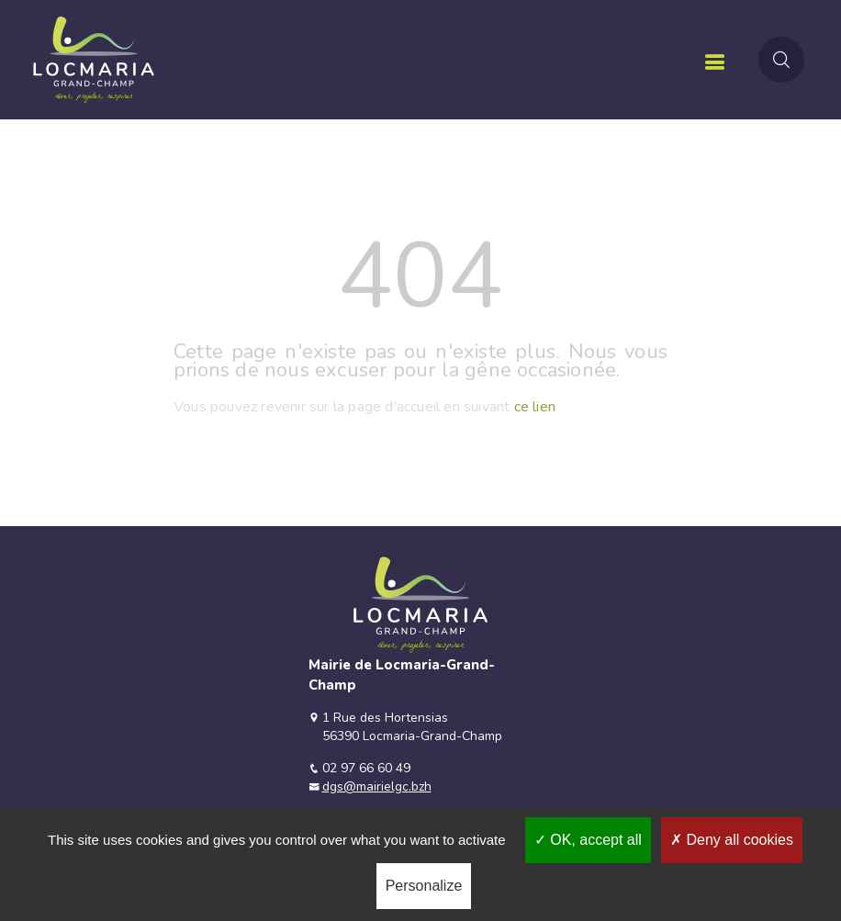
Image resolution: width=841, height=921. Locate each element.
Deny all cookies (731, 840)
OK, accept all (588, 840)
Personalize (424, 885)
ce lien (534, 407)
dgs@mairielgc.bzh (377, 786)
